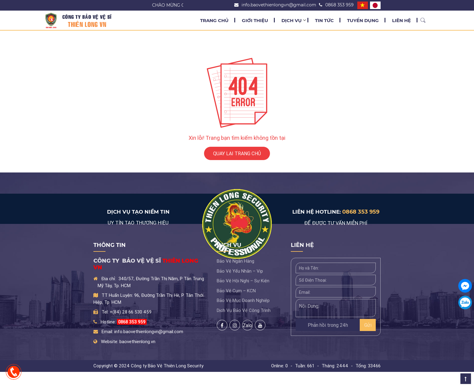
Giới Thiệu (255, 20)
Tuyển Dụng (363, 20)
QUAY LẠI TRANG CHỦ (237, 153)
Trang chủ (214, 20)
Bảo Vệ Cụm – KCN (236, 291)
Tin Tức (324, 20)
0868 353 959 (360, 211)
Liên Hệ (401, 20)
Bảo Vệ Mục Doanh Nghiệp (243, 300)
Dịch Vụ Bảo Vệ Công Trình (244, 310)
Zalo (247, 325)
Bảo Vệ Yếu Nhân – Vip (240, 271)
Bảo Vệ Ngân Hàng (235, 261)
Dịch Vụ (291, 20)
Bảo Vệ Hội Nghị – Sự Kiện (243, 281)
